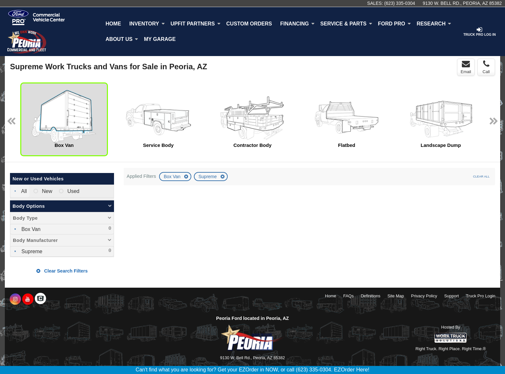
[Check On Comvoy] (40, 299)
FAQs (348, 295)
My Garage (160, 39)
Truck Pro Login (480, 295)
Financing (297, 23)
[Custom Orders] (249, 24)
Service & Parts (346, 23)
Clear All (481, 176)
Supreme (208, 176)
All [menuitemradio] (23, 191)
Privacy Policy (424, 295)
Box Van (173, 176)
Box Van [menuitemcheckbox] (30, 229)
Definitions (370, 295)
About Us (122, 39)
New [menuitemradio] (46, 191)
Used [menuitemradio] (73, 191)
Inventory (147, 23)
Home (113, 23)
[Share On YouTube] (27, 299)
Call (486, 67)
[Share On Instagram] (15, 299)
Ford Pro (394, 23)
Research (434, 23)
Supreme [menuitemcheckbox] (31, 251)
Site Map (395, 295)
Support (451, 295)
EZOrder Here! (351, 370)
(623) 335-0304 (399, 3)
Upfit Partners (195, 23)
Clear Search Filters (62, 270)
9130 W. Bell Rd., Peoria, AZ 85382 (462, 3)
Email (466, 67)
